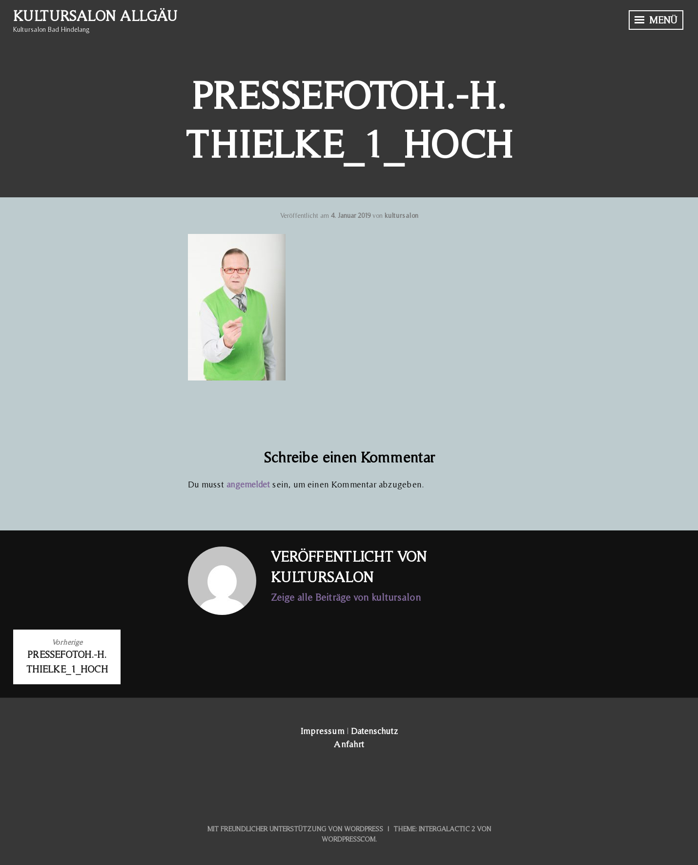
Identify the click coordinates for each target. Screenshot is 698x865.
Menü (656, 20)
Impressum (322, 731)
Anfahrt (349, 744)
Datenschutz (374, 731)
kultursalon (401, 215)
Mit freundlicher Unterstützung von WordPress (295, 829)
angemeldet (248, 484)
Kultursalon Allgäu (95, 15)
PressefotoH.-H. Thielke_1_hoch (67, 656)
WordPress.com (348, 839)
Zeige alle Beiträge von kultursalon (346, 597)
